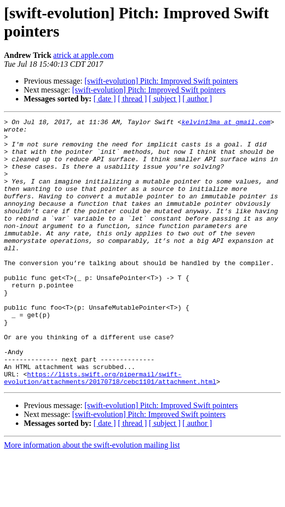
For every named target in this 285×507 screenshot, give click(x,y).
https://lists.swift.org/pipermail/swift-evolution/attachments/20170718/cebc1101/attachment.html (110, 430)
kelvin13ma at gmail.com (226, 123)
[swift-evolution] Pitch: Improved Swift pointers (161, 81)
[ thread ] (132, 98)
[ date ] (105, 98)
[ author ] (197, 98)
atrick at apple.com (83, 55)
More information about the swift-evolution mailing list (92, 498)
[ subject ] (165, 98)
